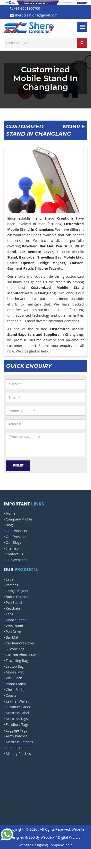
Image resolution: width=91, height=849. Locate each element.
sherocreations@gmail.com (34, 15)
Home (9, 513)
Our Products (15, 530)
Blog (8, 525)
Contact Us (13, 554)
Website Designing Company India (46, 845)
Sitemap (11, 548)
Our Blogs (12, 542)
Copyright (15, 829)
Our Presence (15, 536)
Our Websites (15, 560)
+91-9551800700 (25, 8)
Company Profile (18, 519)
